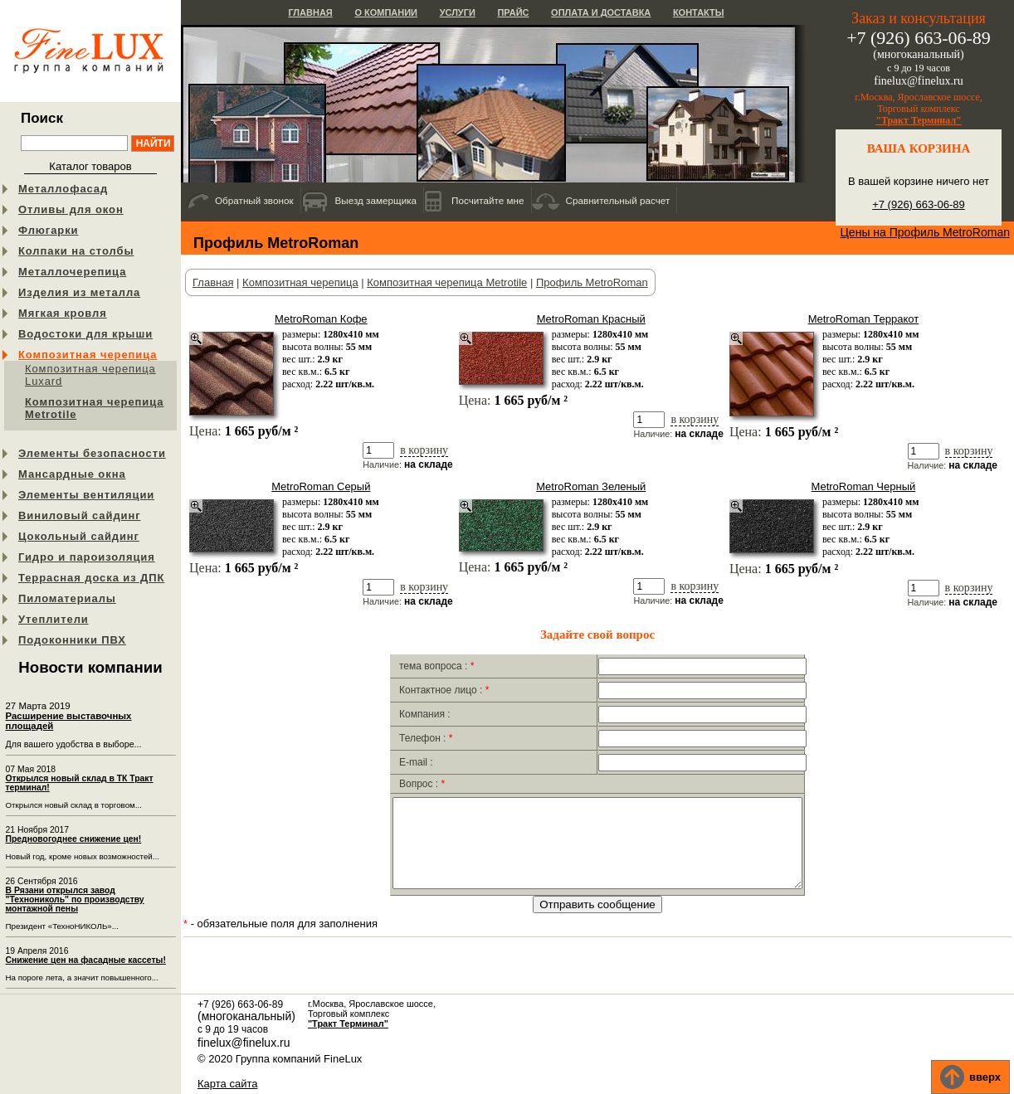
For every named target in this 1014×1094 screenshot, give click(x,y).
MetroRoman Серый (320, 486)
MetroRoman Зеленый (591, 486)
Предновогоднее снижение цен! (74, 839)
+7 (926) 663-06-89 (918, 204)
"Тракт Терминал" (918, 120)
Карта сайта (227, 1083)
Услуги (457, 12)
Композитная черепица (87, 354)
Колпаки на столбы (76, 251)
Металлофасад (63, 188)
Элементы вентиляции (86, 495)
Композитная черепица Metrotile (94, 408)
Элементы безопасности (92, 453)
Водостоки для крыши (85, 334)
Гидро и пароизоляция (86, 557)
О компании (385, 12)
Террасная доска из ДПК (91, 577)
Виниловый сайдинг (79, 515)
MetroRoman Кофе (321, 319)
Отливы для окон (71, 209)
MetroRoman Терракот (863, 319)
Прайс (513, 12)
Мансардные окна (72, 474)
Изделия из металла (79, 292)
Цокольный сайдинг (78, 536)
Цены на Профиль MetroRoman (925, 232)
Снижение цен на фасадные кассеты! (86, 960)
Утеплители (53, 619)
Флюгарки (48, 230)
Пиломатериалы (67, 598)
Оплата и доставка (601, 12)
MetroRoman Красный (591, 319)
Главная (310, 12)
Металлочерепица (72, 271)
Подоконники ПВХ (72, 640)
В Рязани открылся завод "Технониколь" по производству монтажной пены (75, 899)
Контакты (698, 12)
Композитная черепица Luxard (90, 374)
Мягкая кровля (62, 313)
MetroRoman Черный (864, 486)
